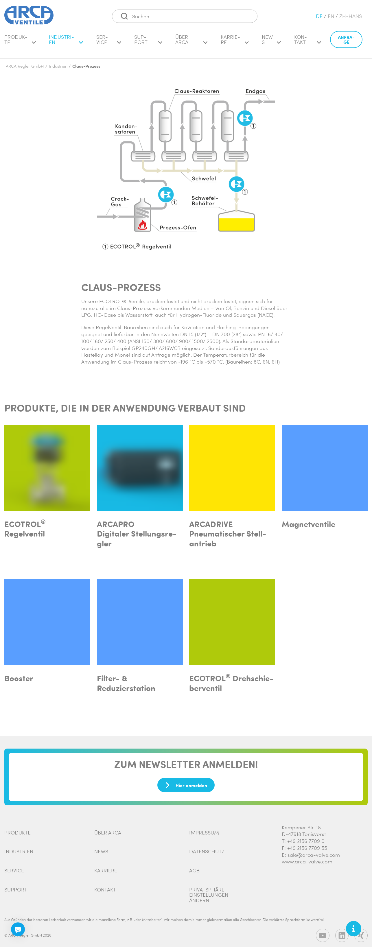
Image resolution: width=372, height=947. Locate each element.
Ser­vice (108, 42)
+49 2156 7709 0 (306, 838)
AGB (194, 867)
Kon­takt (307, 42)
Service (14, 867)
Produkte (17, 829)
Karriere (105, 867)
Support (15, 886)
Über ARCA (191, 42)
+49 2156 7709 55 (307, 845)
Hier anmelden (186, 782)
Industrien (18, 848)
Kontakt (105, 886)
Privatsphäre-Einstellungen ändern (208, 891)
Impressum (204, 829)
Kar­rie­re (235, 42)
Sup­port (148, 42)
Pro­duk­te (20, 42)
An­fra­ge (346, 42)
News (271, 42)
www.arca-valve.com (307, 858)
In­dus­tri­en (66, 42)
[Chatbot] (18, 929)
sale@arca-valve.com (314, 852)
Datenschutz (206, 848)
